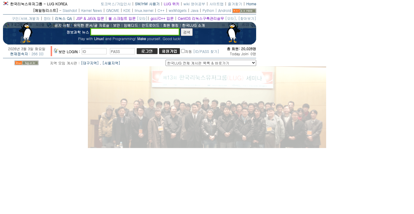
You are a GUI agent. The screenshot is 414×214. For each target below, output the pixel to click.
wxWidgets (178, 10)
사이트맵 (216, 3)
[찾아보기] (247, 18)
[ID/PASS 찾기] (206, 51)
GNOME (112, 10)
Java (195, 10)
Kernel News (91, 10)
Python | (210, 10)
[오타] (142, 18)
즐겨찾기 (235, 3)
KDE (126, 10)
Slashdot (70, 10)
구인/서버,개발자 (25, 18)
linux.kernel (144, 10)
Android (224, 10)
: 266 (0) (27, 53)
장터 (47, 18)
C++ (161, 10)
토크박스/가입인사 (116, 3)
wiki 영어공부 (194, 3)
